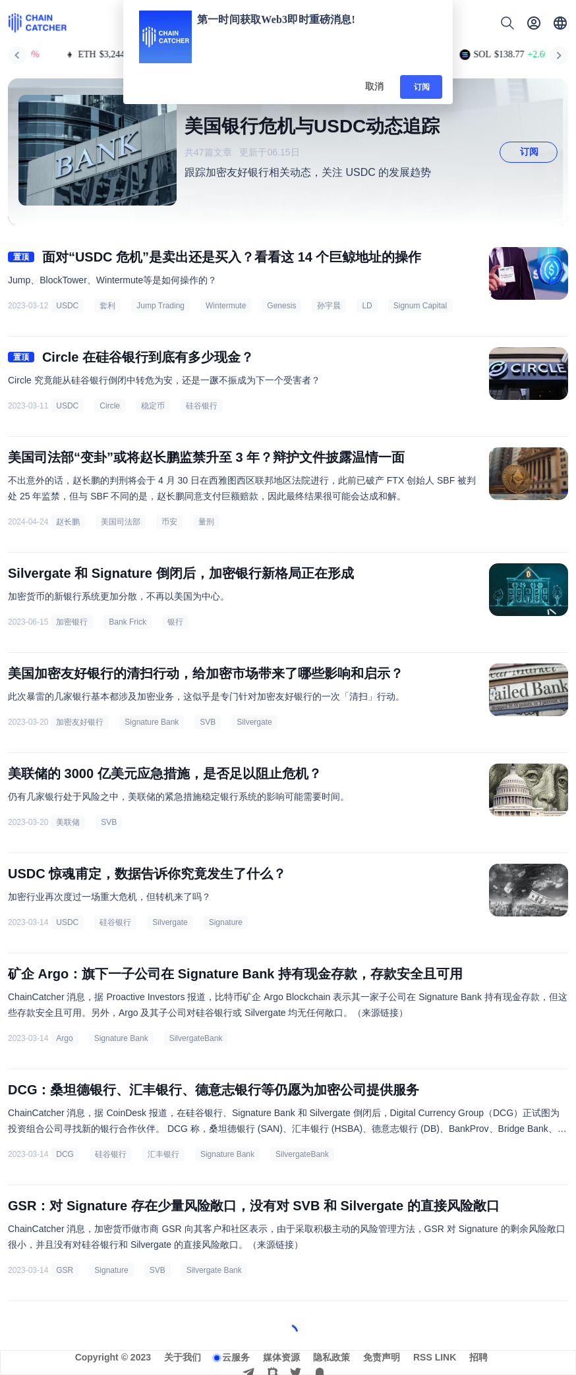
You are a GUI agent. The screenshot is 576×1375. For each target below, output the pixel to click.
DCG (65, 1154)
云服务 (236, 1357)
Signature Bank (152, 722)
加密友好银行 (79, 722)
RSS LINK (434, 1357)
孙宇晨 (329, 305)
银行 (175, 622)
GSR (64, 1270)
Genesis (281, 305)
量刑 (206, 521)
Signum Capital (420, 305)
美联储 (68, 822)
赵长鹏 (68, 521)
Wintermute (226, 305)
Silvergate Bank (214, 1270)
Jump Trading (160, 305)
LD (367, 305)
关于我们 (182, 1357)
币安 (169, 521)
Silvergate (254, 722)
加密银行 (72, 622)
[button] (560, 23)
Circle (110, 405)
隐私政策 (331, 1357)
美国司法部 (120, 521)
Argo (64, 1038)
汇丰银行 (163, 1154)
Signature (226, 922)
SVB (208, 722)
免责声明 (381, 1357)
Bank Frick (127, 622)
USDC (67, 305)
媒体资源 (281, 1357)
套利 (107, 305)
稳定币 (153, 405)
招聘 (478, 1357)
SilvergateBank (196, 1038)
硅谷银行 (201, 405)
